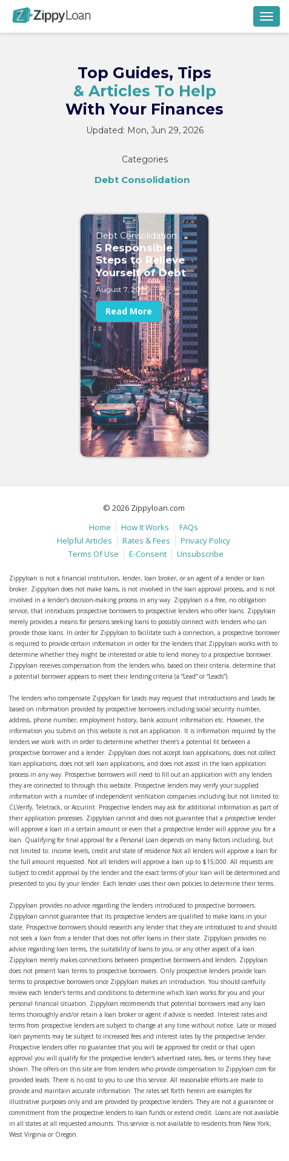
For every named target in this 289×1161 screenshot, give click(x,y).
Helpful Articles (84, 540)
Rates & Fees (146, 540)
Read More (128, 321)
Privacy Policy (205, 540)
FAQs (188, 527)
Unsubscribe (200, 553)
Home (100, 527)
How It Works (145, 527)
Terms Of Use (93, 553)
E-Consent (148, 553)
